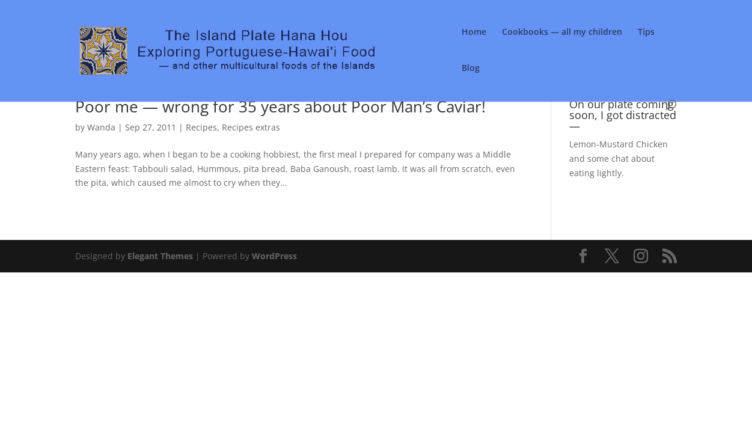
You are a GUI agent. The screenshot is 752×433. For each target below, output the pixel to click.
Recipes (201, 127)
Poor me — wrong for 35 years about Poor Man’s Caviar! (280, 106)
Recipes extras (251, 127)
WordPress (274, 256)
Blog (471, 68)
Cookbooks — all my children (562, 32)
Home (474, 32)
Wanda (101, 127)
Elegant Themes (160, 256)
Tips (646, 32)
